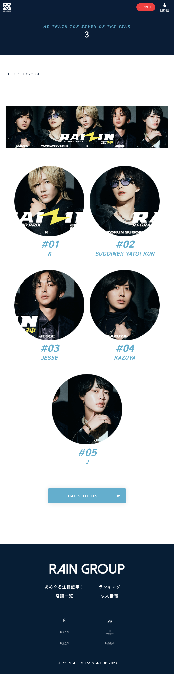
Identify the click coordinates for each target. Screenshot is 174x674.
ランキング (110, 587)
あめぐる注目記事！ (64, 587)
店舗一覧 (64, 596)
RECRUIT (145, 7)
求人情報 (109, 596)
